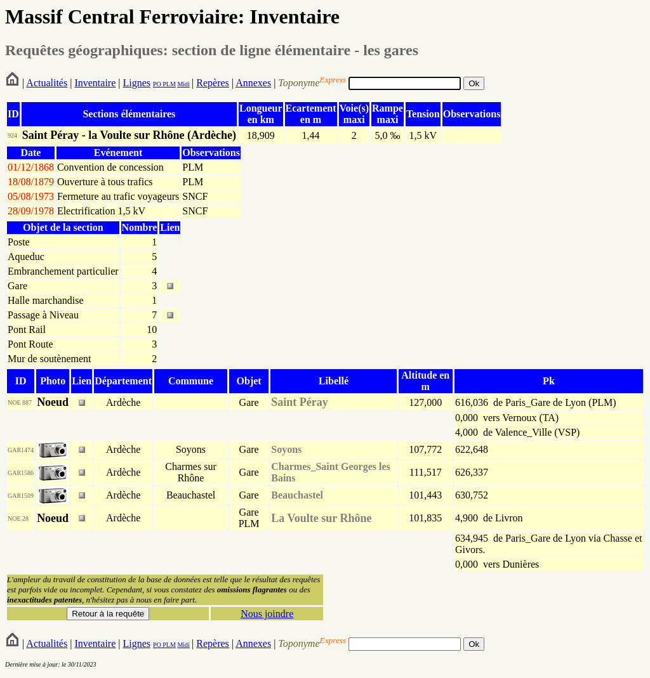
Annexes (253, 82)
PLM (168, 84)
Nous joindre (267, 613)
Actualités (46, 82)
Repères (212, 82)
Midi (183, 84)
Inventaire (95, 82)
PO (157, 84)
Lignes (136, 82)
